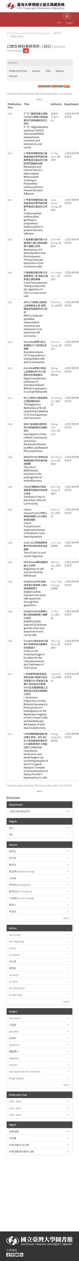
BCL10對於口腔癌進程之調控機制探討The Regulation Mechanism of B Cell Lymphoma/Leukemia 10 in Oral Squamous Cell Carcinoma (36, 408)
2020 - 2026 (15, 1101)
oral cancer (15, 1018)
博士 (11, 834)
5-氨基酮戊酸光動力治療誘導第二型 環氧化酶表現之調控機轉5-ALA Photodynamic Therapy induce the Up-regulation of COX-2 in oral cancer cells (36, 284)
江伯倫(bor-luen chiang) (21, 898)
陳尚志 (55, 432)
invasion (13, 1064)
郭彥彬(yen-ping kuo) (20, 884)
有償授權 (13, 1131)
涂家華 (57, 305)
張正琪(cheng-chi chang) (21, 871)
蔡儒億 (54, 545)
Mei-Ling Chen (55, 642)
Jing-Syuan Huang (54, 203)
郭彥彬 (12, 851)
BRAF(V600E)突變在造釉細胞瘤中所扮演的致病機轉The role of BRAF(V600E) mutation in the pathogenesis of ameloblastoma (36, 468)
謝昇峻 (54, 374)
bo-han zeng (15, 994)
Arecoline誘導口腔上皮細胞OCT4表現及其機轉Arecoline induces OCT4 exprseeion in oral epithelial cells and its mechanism (35, 352)
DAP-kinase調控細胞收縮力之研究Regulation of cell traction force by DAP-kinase (36, 568)
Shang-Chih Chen (54, 427)
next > (39, 99)
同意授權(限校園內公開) (21, 1151)
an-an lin (13, 981)
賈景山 (12, 904)
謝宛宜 (12, 968)
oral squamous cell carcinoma (24, 1071)
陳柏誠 (55, 462)
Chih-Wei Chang (55, 241)
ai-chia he (14, 974)
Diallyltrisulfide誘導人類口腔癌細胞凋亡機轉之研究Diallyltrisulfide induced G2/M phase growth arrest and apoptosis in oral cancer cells (36, 623)
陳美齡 (55, 645)
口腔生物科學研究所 (19, 811)
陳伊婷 (55, 158)
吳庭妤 (54, 113)
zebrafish (14, 1031)
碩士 (11, 828)
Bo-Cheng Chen (56, 458)
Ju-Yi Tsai (56, 542)
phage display (16, 1078)
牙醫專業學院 (16, 36)
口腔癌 (12, 1024)
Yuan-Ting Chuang (56, 583)
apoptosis (14, 1044)
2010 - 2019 (15, 1108)
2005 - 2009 (15, 1114)
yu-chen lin (14, 954)
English (69, 22)
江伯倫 (12, 878)
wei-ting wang (16, 941)
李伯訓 (12, 911)
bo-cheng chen (17, 988)
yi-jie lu (12, 948)
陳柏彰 (55, 277)
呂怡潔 (12, 961)
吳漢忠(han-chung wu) (20, 891)
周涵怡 (12, 864)
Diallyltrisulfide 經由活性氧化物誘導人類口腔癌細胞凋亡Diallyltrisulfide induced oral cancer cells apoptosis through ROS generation (35, 593)
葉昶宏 (54, 740)
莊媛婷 (54, 588)
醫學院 (57, 33)
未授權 (12, 1138)
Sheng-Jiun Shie (56, 369)
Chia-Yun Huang (55, 343)
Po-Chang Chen (56, 274)
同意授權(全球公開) (19, 1144)
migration (14, 1058)
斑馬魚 (12, 1038)
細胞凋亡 (13, 1051)
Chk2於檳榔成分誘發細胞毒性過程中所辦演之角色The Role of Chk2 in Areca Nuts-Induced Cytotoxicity (35, 495)
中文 (59, 22)
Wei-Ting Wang (55, 488)
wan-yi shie (14, 934)
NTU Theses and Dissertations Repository (28, 33)
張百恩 (12, 858)
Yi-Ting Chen (54, 154)
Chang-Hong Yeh (56, 735)
